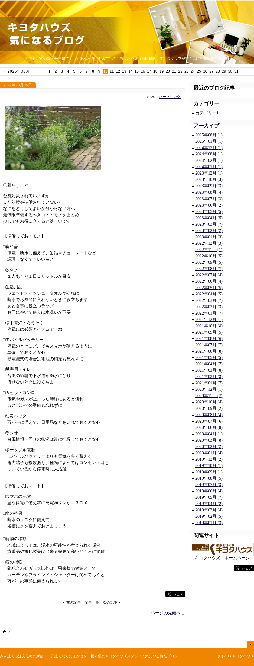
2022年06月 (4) (209, 281)
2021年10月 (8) (209, 326)
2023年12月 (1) (209, 173)
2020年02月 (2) (209, 446)
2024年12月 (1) (209, 147)
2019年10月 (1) (209, 465)
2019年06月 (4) (209, 491)
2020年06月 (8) (209, 427)
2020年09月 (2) (209, 408)
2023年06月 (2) (209, 205)
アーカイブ (206, 126)
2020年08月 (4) (209, 415)
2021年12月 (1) (209, 319)
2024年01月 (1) (209, 167)
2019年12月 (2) (209, 459)
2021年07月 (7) (209, 345)
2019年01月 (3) (209, 523)
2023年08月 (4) (209, 192)
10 (105, 71)
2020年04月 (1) (209, 434)
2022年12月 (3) (209, 243)
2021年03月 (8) (209, 370)
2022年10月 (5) (209, 256)
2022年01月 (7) (209, 313)
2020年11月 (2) (208, 395)
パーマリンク (170, 97)
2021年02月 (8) (209, 376)
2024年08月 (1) (209, 154)
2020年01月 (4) (209, 453)
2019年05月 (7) (209, 497)
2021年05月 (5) (209, 357)
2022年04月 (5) (209, 294)
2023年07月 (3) (209, 199)
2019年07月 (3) (209, 484)
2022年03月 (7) (209, 300)
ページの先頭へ (166, 613)
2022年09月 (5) (209, 262)
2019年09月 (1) (209, 472)
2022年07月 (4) (209, 275)
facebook (153, 594)
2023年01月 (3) (209, 237)
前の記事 (73, 603)
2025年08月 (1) (209, 135)
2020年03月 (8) (209, 440)
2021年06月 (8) (209, 351)
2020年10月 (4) (209, 402)
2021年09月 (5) (209, 332)
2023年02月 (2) (209, 230)
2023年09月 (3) (209, 186)
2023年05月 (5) (209, 211)
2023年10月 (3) (209, 179)
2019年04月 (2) (209, 503)
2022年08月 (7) (209, 268)
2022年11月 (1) (208, 249)
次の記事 (110, 603)
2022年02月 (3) (209, 307)
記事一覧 (92, 603)
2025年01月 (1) (209, 141)
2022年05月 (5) (209, 288)
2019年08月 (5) (209, 478)
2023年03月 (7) (209, 224)
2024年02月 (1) (209, 160)
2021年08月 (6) (209, 338)
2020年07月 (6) (209, 421)
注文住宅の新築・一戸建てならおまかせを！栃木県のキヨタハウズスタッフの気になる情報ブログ (98, 656)
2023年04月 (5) (209, 218)
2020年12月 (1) (209, 389)
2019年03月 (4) (209, 510)
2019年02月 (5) (209, 516)
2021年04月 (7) (209, 364)
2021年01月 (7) (209, 383)
